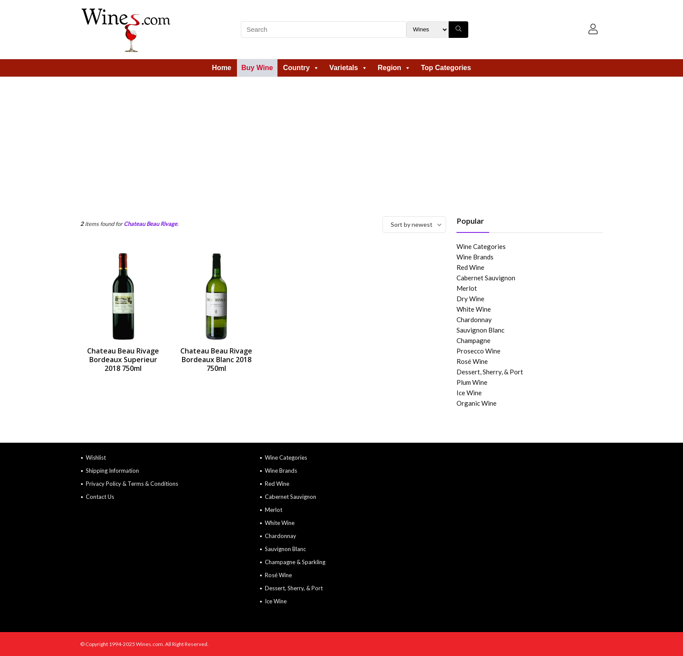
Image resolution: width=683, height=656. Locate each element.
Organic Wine (476, 403)
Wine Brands (475, 257)
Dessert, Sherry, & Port (489, 372)
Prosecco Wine (478, 351)
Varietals (348, 67)
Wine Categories (481, 246)
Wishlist (96, 457)
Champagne (473, 340)
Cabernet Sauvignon (485, 278)
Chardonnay (474, 319)
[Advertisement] (341, 142)
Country (301, 67)
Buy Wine (257, 67)
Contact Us (100, 496)
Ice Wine (469, 393)
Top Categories (446, 67)
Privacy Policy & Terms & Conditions (132, 483)
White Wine (473, 309)
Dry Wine (470, 299)
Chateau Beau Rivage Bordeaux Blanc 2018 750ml (216, 359)
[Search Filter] (427, 29)
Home (221, 67)
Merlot (466, 288)
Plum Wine (471, 382)
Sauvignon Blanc (480, 330)
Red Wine (470, 267)
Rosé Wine (472, 361)
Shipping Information (112, 470)
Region (394, 67)
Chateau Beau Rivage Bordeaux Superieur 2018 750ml (123, 359)
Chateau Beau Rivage (150, 223)
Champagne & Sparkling (295, 561)
